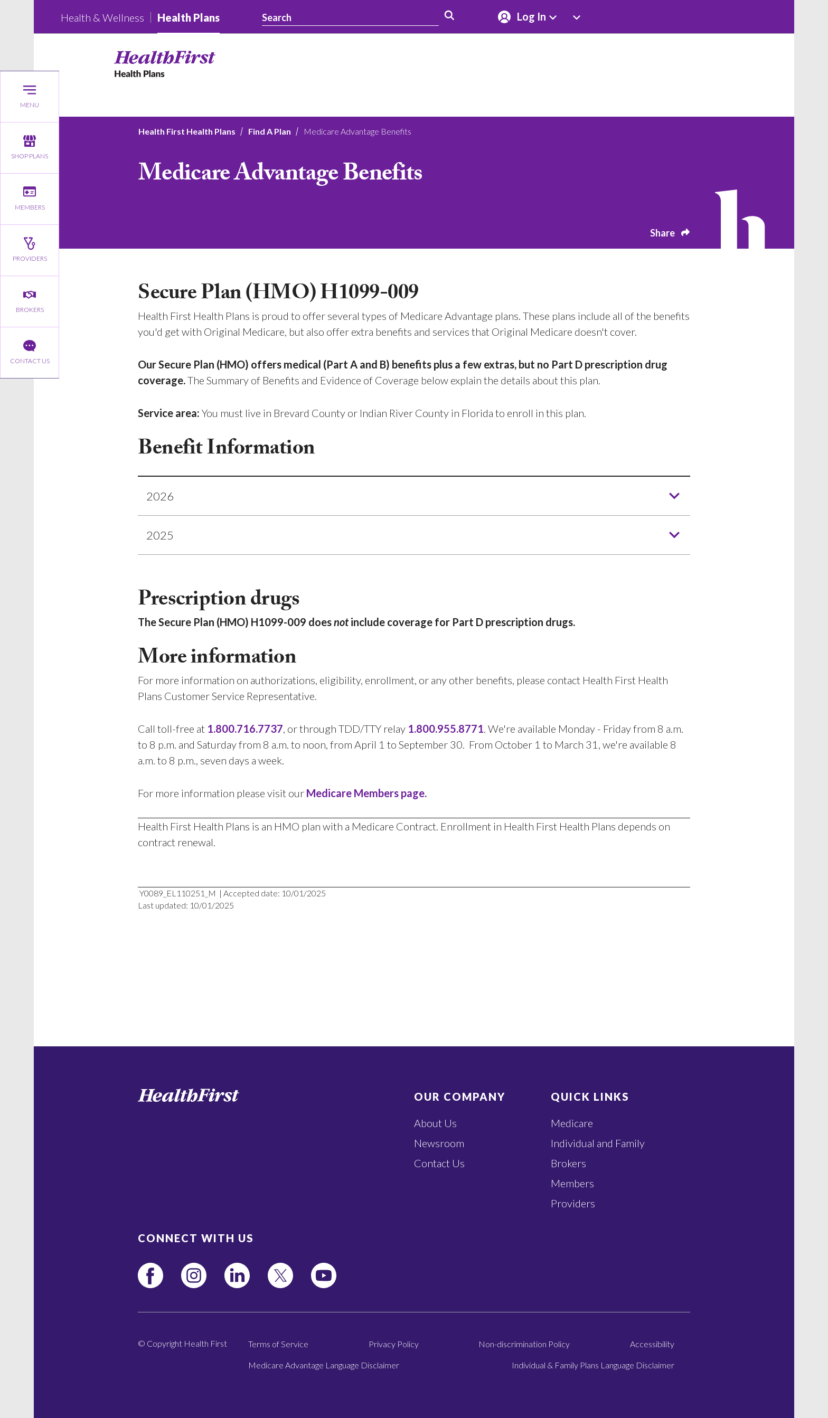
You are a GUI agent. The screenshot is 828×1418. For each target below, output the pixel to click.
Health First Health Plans (187, 131)
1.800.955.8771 (446, 728)
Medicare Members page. (366, 793)
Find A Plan (269, 131)
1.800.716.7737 (245, 728)
